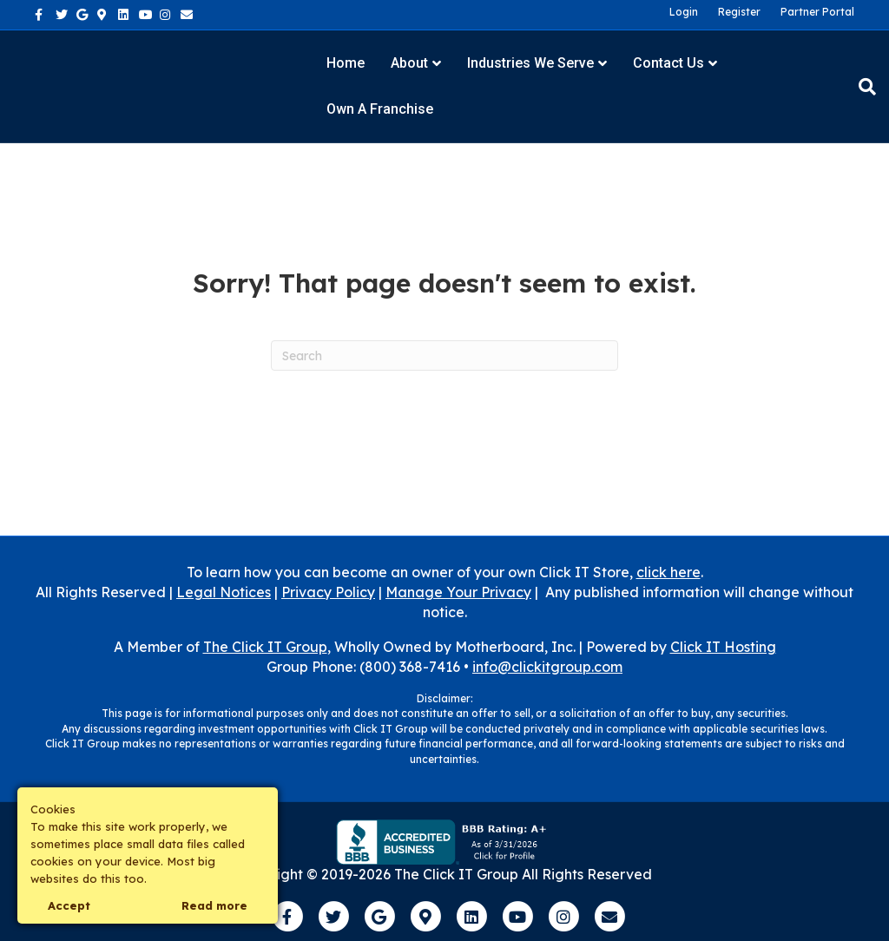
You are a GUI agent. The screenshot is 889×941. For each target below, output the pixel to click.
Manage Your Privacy (458, 592)
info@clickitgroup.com (547, 666)
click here (668, 572)
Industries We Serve (530, 63)
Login (683, 11)
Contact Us (668, 63)
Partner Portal (817, 11)
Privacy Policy (328, 592)
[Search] (861, 87)
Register (739, 11)
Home (345, 63)
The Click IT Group (265, 646)
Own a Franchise (379, 109)
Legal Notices (223, 592)
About (409, 63)
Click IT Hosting (723, 646)
